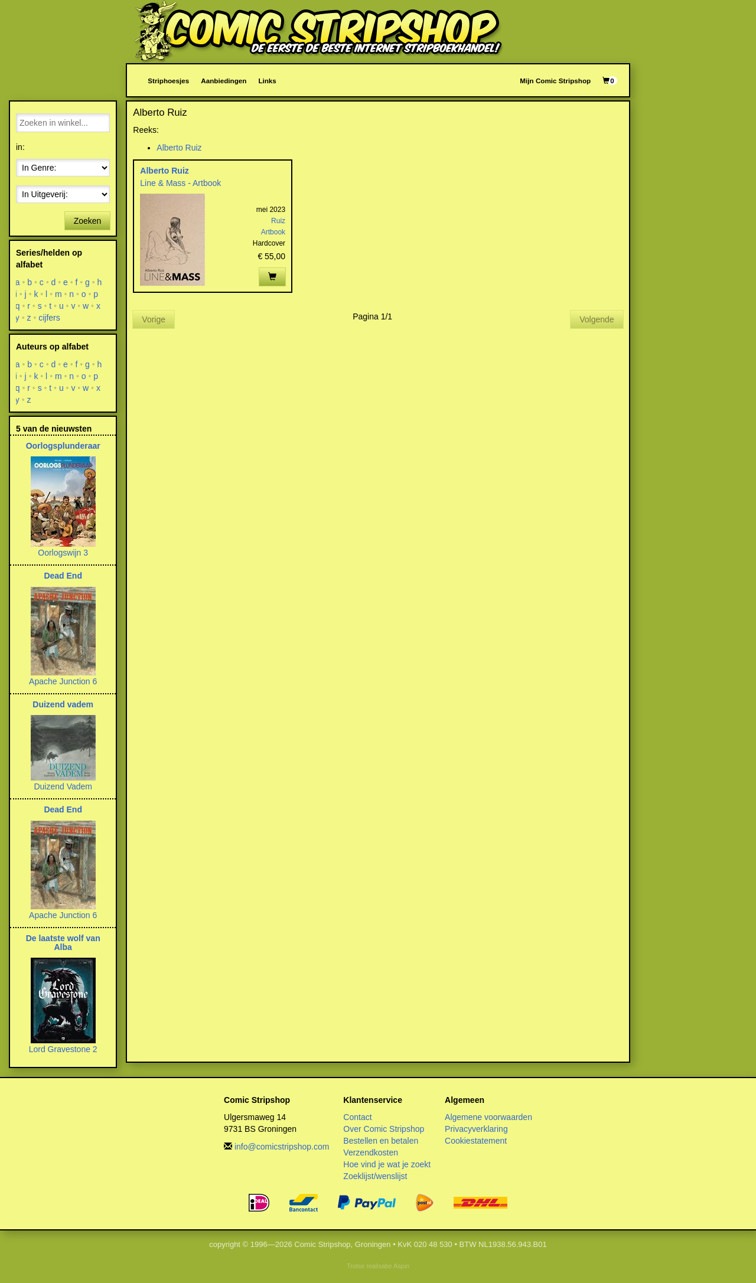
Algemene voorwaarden (488, 1117)
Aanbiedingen (223, 80)
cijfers (49, 317)
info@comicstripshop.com (282, 1146)
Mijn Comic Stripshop (555, 80)
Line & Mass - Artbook (180, 183)
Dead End (63, 575)
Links (267, 80)
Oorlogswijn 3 (63, 552)
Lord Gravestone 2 (63, 1049)
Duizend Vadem (63, 786)
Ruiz (278, 221)
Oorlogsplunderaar (63, 445)
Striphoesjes (168, 80)
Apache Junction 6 (63, 681)
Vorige (153, 319)
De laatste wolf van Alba (63, 942)
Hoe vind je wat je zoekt (387, 1164)
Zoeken (88, 221)
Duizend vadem (62, 704)
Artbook (273, 232)
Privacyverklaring (476, 1129)
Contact (357, 1117)
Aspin (401, 1265)
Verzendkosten (370, 1152)
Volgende (596, 319)
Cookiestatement (476, 1140)
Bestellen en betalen (380, 1140)
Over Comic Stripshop (383, 1129)
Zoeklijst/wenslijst (375, 1176)
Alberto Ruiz (179, 147)
